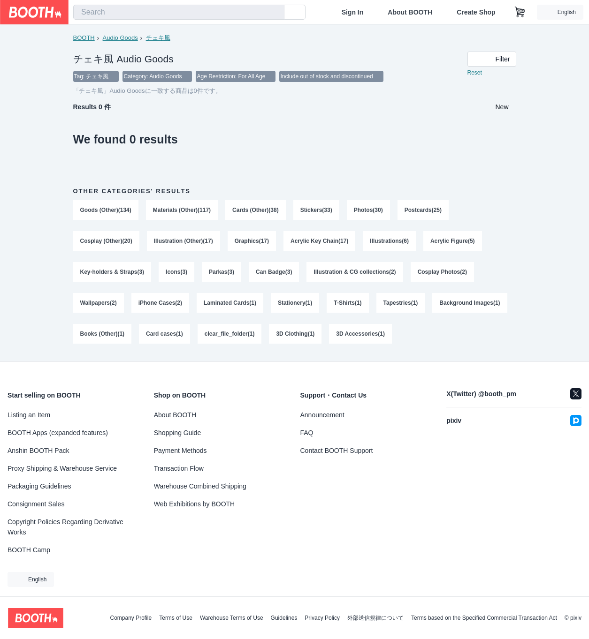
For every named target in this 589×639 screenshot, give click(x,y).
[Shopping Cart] (520, 12)
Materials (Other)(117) (182, 210)
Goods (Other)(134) (105, 210)
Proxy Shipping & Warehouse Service (62, 468)
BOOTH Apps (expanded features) (58, 432)
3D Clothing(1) (295, 334)
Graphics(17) (252, 241)
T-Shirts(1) (348, 303)
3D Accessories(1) (361, 334)
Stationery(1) (295, 303)
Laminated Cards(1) (230, 303)
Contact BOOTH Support (336, 450)
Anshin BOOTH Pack (38, 450)
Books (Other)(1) (102, 334)
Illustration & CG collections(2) (355, 272)
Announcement (322, 415)
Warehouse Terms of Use (231, 618)
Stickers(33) (316, 210)
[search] (275, 12)
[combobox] (178, 12)
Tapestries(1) (400, 303)
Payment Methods (180, 450)
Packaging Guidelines (39, 486)
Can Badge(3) (274, 272)
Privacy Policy (322, 618)
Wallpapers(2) (98, 303)
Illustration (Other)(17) (183, 241)
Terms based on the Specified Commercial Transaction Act (484, 618)
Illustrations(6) (389, 241)
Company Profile (131, 618)
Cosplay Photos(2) (442, 272)
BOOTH (84, 37)
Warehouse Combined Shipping (200, 486)
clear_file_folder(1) (230, 334)
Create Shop (476, 12)
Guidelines (284, 618)
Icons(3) (176, 272)
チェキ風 (158, 37)
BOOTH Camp (29, 550)
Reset (474, 73)
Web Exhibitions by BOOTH (194, 504)
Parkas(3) (221, 272)
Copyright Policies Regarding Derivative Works (65, 527)
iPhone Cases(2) (160, 303)
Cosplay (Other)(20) (106, 241)
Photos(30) (368, 210)
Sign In (353, 12)
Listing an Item (29, 415)
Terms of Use (175, 618)
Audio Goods (120, 37)
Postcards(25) (423, 210)
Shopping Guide (177, 432)
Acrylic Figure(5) (452, 241)
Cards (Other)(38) (255, 210)
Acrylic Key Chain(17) (319, 241)
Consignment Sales (36, 504)
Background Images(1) (470, 303)
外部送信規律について (375, 618)
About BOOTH (410, 12)
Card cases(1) (164, 334)
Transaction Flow (179, 468)
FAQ (307, 432)
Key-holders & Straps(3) (112, 272)
